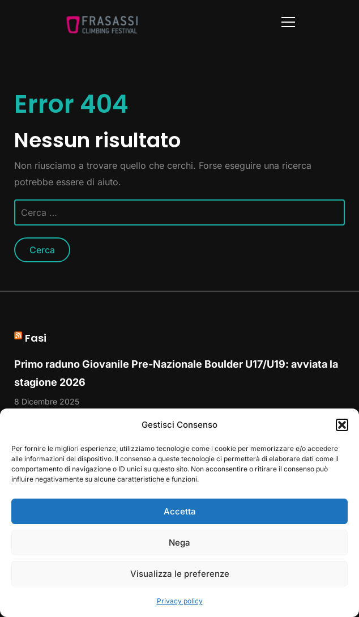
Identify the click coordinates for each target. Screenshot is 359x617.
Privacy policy (180, 601)
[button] (342, 425)
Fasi (35, 338)
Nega (179, 542)
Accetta (180, 511)
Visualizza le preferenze (179, 573)
